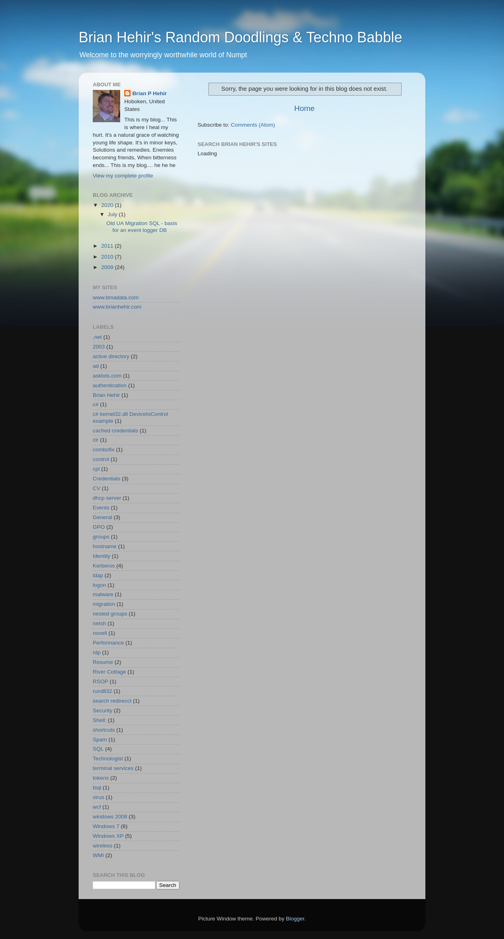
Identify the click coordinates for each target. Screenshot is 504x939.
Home (304, 108)
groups (101, 537)
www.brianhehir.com (117, 307)
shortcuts (104, 730)
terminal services (113, 768)
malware (103, 594)
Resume (103, 662)
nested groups (110, 614)
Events (101, 508)
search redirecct (112, 701)
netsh (99, 623)
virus (98, 797)
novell (100, 633)
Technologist (108, 758)
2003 (99, 347)
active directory (111, 356)
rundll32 (102, 691)
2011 (108, 246)
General (102, 517)
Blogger (295, 919)
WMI (98, 855)
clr (95, 440)
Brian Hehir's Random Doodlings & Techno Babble (240, 37)
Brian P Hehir (149, 93)
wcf (97, 807)
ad (96, 366)
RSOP (100, 681)
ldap (98, 575)
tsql (97, 788)
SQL (98, 749)
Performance (108, 643)
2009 (108, 267)
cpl (96, 469)
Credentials (106, 479)
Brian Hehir (106, 395)
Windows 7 (106, 826)
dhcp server (107, 498)
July (113, 214)
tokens (101, 778)
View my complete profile (123, 176)
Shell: (99, 720)
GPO (99, 527)
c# (95, 404)
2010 (108, 257)
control (101, 459)
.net (97, 337)
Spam (100, 740)
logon (99, 585)
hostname (105, 546)
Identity (101, 556)
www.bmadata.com (116, 297)
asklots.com (107, 376)
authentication (110, 385)
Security (102, 710)
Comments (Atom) (253, 125)
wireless (102, 846)
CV (96, 488)
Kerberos (104, 566)
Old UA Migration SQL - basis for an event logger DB (141, 226)
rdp (97, 652)
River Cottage (109, 672)
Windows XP (108, 836)
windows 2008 (110, 817)
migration (104, 604)
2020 (108, 205)
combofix (104, 450)
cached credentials (115, 431)
